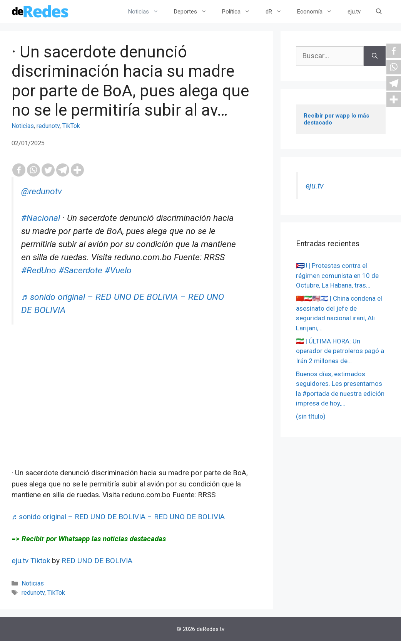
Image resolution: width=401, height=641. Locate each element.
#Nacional (40, 218)
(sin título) (311, 416)
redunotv (48, 126)
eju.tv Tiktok (32, 560)
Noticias (147, 11)
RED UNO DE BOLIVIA (97, 560)
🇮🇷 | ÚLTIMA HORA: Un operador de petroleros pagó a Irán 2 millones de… (340, 351)
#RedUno (38, 270)
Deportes (194, 11)
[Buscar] (375, 56)
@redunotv (41, 191)
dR (277, 11)
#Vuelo (118, 270)
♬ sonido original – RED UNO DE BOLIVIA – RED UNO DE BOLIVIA (118, 516)
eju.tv (354, 11)
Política (240, 11)
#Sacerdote (80, 270)
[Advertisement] (136, 414)
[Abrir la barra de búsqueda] (378, 11)
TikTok (71, 126)
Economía (318, 11)
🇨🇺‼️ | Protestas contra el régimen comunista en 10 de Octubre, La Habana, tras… (337, 275)
